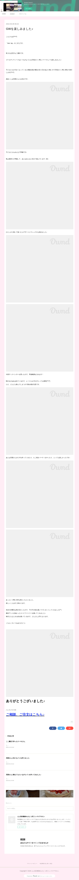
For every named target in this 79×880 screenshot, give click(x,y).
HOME (4, 14)
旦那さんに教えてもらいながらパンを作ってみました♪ (23, 775)
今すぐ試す (28, 8)
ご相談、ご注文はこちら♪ (25, 714)
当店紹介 (12, 14)
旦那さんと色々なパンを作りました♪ (18, 758)
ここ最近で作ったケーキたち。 (16, 741)
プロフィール (22, 14)
